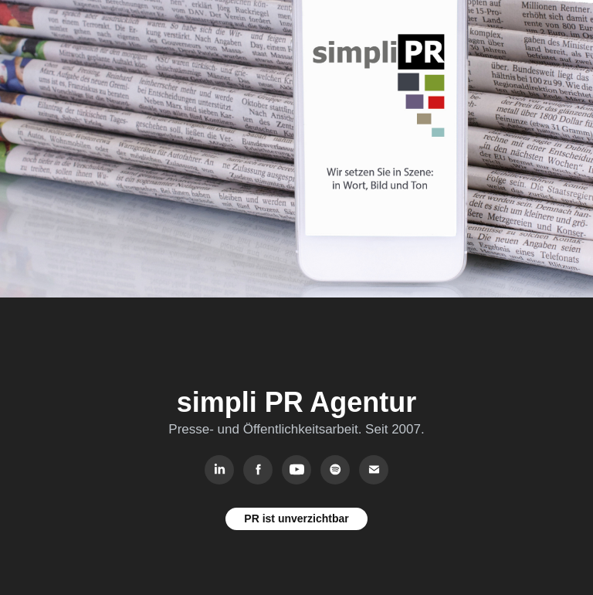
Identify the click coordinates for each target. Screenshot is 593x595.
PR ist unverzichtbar (296, 518)
